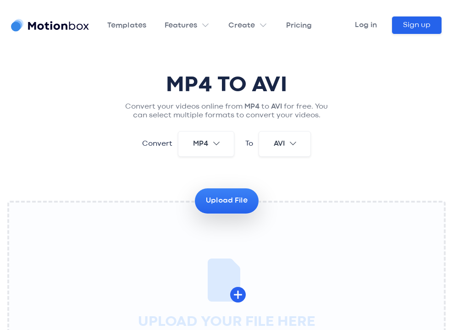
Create (241, 25)
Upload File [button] (227, 201)
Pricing (299, 25)
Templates (126, 25)
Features (181, 25)
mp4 (207, 143)
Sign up (417, 25)
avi (286, 143)
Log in (366, 25)
